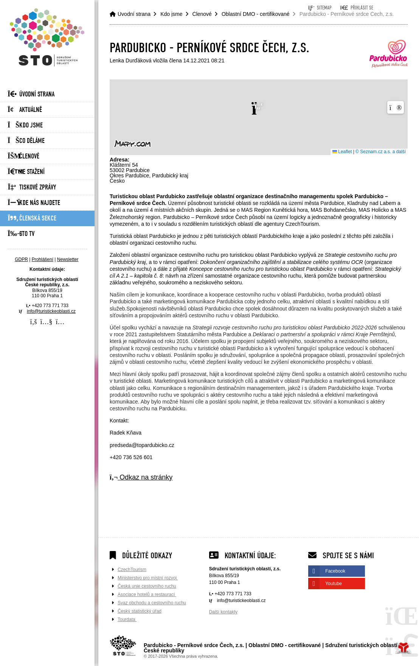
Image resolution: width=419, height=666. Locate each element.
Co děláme (26, 141)
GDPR (21, 259)
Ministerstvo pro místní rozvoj (148, 578)
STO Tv (21, 234)
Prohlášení (42, 259)
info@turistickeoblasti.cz (51, 311)
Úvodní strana (47, 37)
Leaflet (342, 151)
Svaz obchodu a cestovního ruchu (152, 602)
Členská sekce (32, 218)
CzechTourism (132, 569)
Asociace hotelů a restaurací (147, 594)
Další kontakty (223, 612)
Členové (23, 156)
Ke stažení (26, 172)
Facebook (335, 571)
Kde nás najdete (34, 203)
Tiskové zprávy (32, 187)
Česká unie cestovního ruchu (147, 586)
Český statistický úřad (139, 611)
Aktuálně (25, 110)
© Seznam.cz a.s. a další (380, 151)
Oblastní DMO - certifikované (256, 14)
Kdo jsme (25, 125)
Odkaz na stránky (141, 477)
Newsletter (68, 259)
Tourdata (127, 619)
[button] (356, 8)
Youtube (333, 583)
